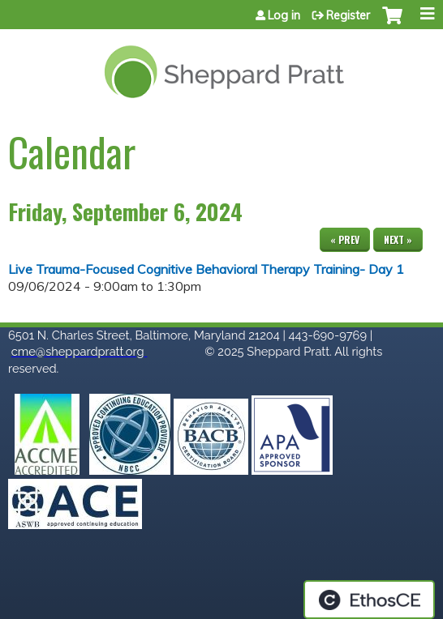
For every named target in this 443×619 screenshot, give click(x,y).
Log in (284, 15)
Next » (398, 239)
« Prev (344, 239)
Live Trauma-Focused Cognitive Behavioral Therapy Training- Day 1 (206, 269)
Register (348, 15)
